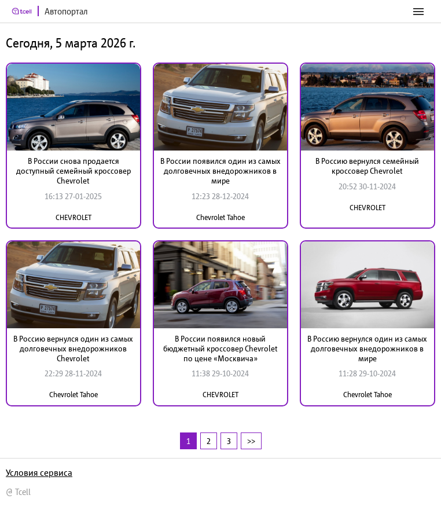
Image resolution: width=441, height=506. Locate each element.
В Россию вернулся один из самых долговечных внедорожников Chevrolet (73, 348)
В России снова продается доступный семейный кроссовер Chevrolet (73, 170)
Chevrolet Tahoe (220, 217)
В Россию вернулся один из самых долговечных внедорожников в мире (367, 348)
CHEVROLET (73, 217)
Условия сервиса (39, 472)
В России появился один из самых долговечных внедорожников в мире (220, 170)
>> (251, 441)
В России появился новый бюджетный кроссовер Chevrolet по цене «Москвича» (220, 348)
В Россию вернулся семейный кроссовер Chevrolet (367, 165)
